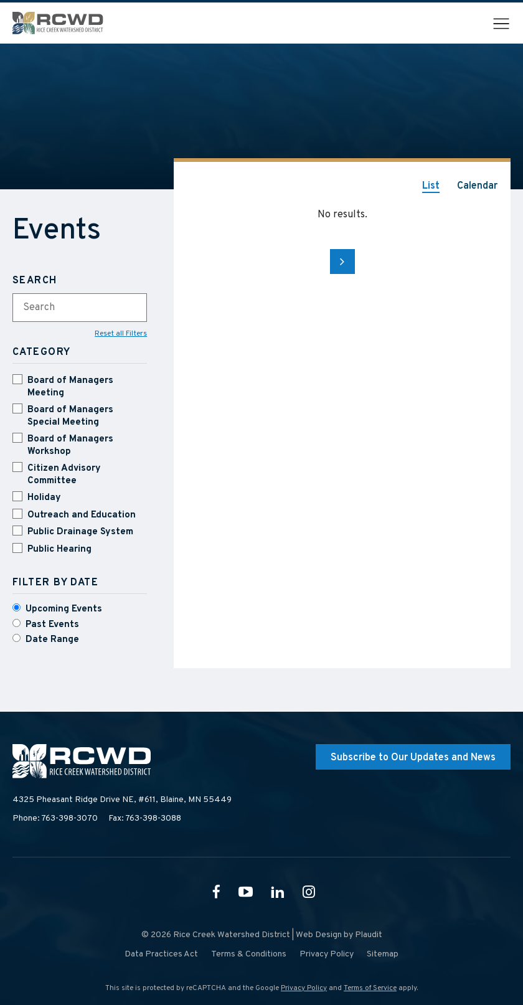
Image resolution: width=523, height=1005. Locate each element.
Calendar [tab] (477, 186)
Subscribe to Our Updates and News (413, 758)
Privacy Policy (304, 988)
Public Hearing (59, 549)
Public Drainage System (80, 532)
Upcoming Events (64, 609)
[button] (501, 23)
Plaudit (368, 935)
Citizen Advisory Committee (64, 475)
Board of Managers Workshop (70, 445)
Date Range (52, 640)
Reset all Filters (121, 334)
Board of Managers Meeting (70, 387)
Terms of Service (370, 988)
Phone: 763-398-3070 (55, 818)
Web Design (319, 935)
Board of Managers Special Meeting (70, 416)
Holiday (44, 498)
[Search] (79, 280)
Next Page (342, 261)
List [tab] (431, 186)
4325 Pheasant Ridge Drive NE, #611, (122, 800)
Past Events (52, 625)
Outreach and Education (81, 515)
